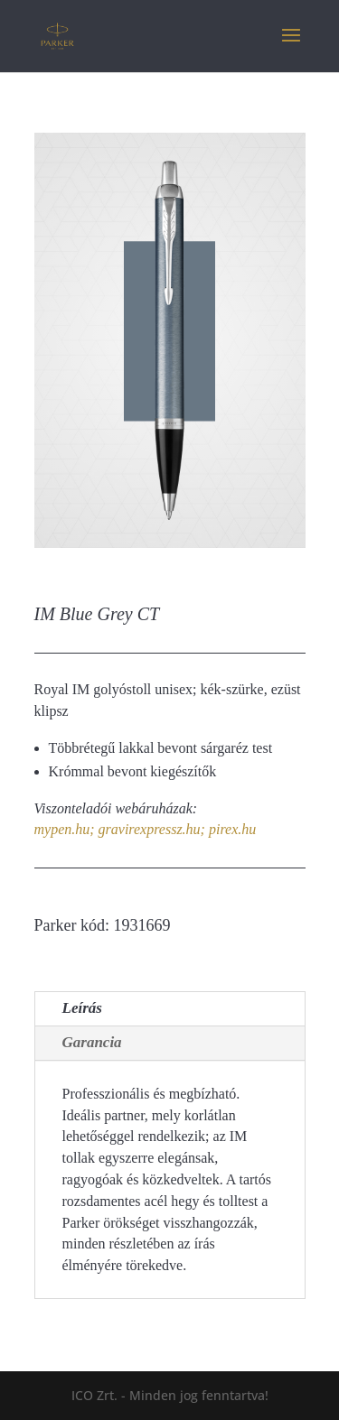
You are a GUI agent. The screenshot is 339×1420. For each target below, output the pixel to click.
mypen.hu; (64, 829)
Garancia (92, 1042)
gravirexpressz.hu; (152, 829)
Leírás (82, 1007)
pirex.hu (232, 829)
